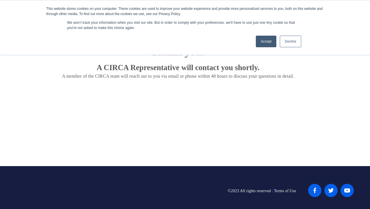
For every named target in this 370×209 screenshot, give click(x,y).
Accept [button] (266, 41)
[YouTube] (347, 190)
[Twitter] (331, 190)
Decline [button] (290, 41)
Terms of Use (285, 191)
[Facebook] (314, 190)
